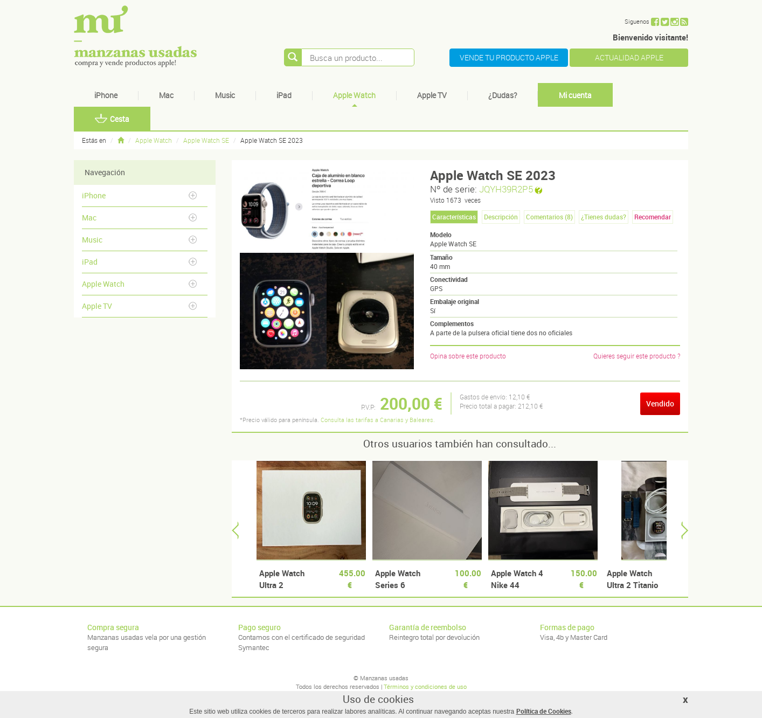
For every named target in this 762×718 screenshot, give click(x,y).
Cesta (112, 119)
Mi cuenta (575, 95)
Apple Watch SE (206, 140)
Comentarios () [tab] (549, 216)
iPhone (105, 95)
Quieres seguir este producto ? (636, 355)
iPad (284, 95)
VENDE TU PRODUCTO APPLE (509, 57)
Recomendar (652, 216)
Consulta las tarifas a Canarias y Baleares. (378, 420)
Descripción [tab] (501, 216)
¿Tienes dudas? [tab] (603, 216)
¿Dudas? (502, 95)
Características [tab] (454, 216)
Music (225, 95)
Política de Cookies (543, 711)
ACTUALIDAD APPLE (629, 57)
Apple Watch (354, 95)
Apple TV (432, 95)
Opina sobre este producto (468, 355)
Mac (166, 95)
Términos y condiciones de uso (425, 686)
